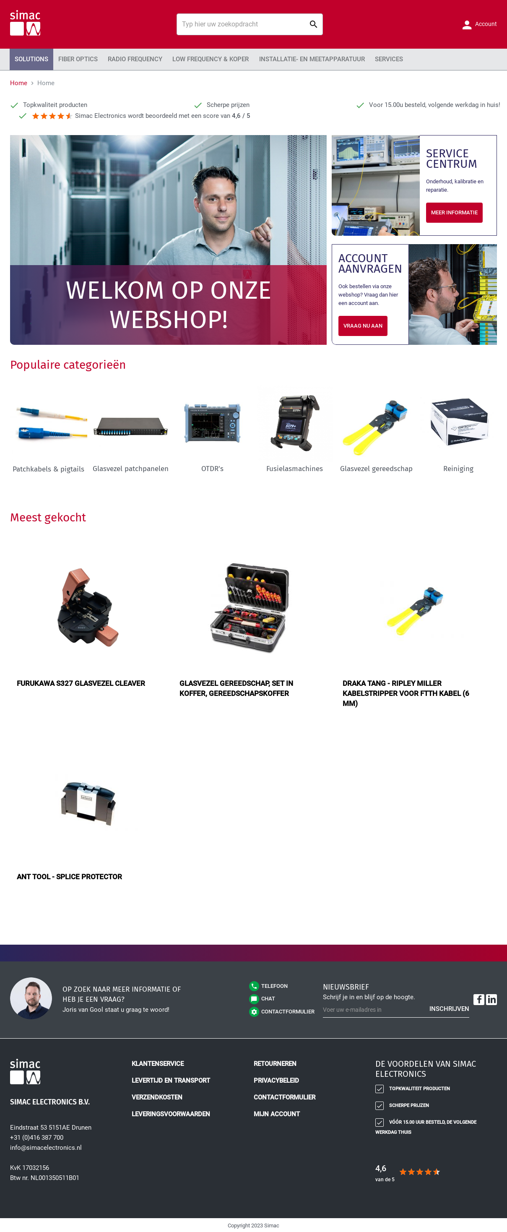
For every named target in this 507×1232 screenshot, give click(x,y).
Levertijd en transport (171, 1080)
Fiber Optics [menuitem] (73, 58)
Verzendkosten (157, 1096)
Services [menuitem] (362, 58)
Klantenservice (158, 1063)
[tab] (431, 1070)
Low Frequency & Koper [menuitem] (197, 58)
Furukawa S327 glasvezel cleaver (81, 682)
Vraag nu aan (362, 324)
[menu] (253, 59)
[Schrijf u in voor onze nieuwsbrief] (396, 1008)
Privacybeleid (276, 1080)
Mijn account (277, 1113)
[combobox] (249, 24)
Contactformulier (284, 1096)
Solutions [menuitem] (30, 58)
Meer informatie (454, 211)
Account (485, 24)
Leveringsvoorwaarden (171, 1113)
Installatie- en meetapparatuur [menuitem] (291, 58)
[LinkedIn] (491, 998)
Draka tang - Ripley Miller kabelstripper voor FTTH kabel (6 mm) (406, 692)
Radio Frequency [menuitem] (126, 58)
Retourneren (275, 1063)
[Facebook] (478, 998)
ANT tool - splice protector (69, 875)
